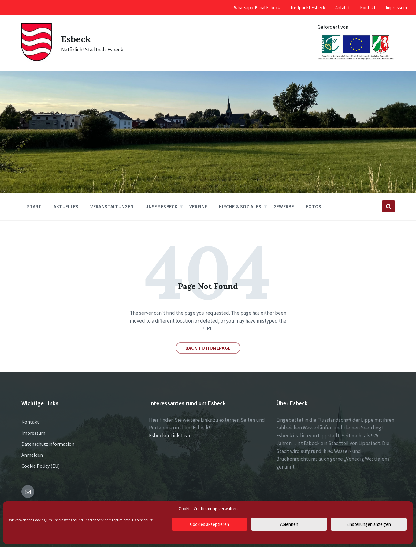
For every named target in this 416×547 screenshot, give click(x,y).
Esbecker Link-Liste (170, 435)
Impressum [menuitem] (396, 7)
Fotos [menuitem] (313, 206)
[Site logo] (36, 59)
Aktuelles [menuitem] (66, 206)
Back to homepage (208, 348)
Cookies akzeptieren (209, 524)
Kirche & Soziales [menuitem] (240, 206)
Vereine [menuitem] (198, 206)
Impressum (33, 433)
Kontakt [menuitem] (368, 7)
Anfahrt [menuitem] (342, 7)
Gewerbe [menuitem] (283, 206)
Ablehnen (289, 524)
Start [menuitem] (34, 206)
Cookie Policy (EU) (40, 466)
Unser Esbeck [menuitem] (161, 206)
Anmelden (32, 455)
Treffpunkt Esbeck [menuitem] (307, 7)
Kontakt (30, 422)
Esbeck (76, 39)
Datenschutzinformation (47, 444)
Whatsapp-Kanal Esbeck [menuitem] (257, 7)
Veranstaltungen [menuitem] (111, 206)
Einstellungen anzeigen (368, 524)
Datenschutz (142, 520)
